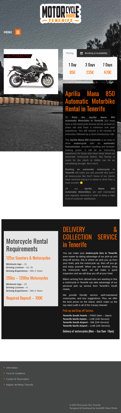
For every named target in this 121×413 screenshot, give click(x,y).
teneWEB (100, 408)
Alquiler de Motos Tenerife (19, 384)
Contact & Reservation (17, 379)
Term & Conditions (15, 373)
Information (12, 367)
